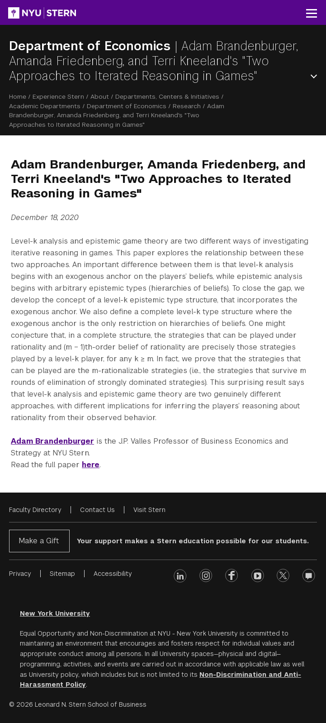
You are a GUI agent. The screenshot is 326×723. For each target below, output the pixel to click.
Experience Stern (58, 96)
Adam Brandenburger (52, 441)
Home (17, 96)
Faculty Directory (35, 510)
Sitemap (62, 574)
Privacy (20, 574)
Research (187, 106)
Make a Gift (39, 541)
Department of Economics (92, 46)
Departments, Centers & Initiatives (167, 96)
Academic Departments (44, 106)
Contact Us (97, 510)
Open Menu (315, 76)
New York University (55, 613)
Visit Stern (149, 510)
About (99, 96)
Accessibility (113, 574)
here (90, 464)
